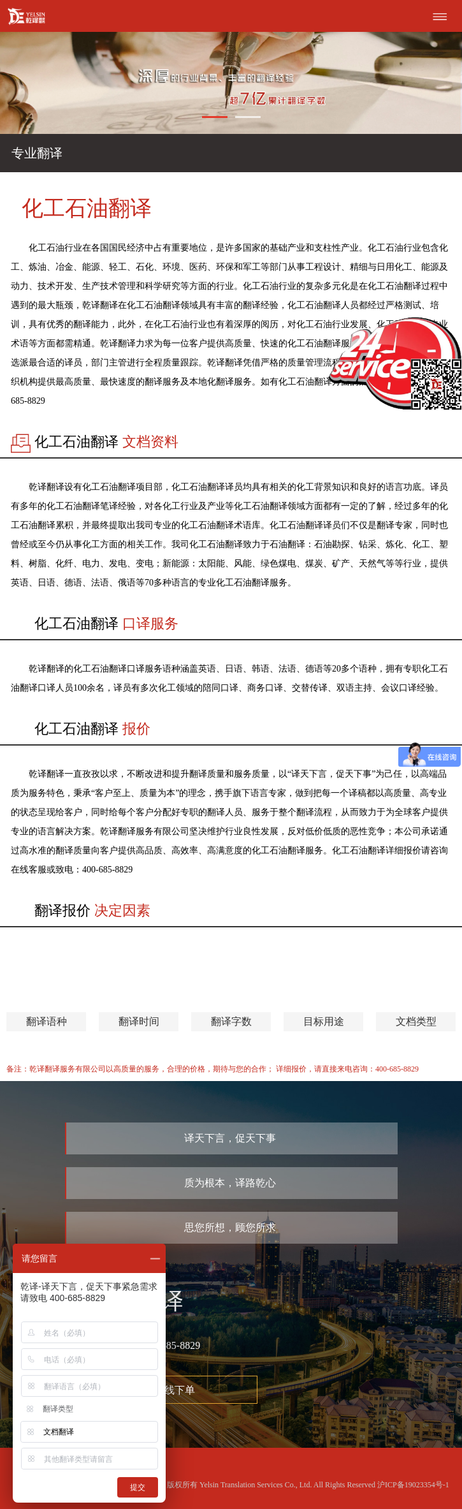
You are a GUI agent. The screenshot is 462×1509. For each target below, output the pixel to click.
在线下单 (174, 1390)
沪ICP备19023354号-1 (413, 1484)
